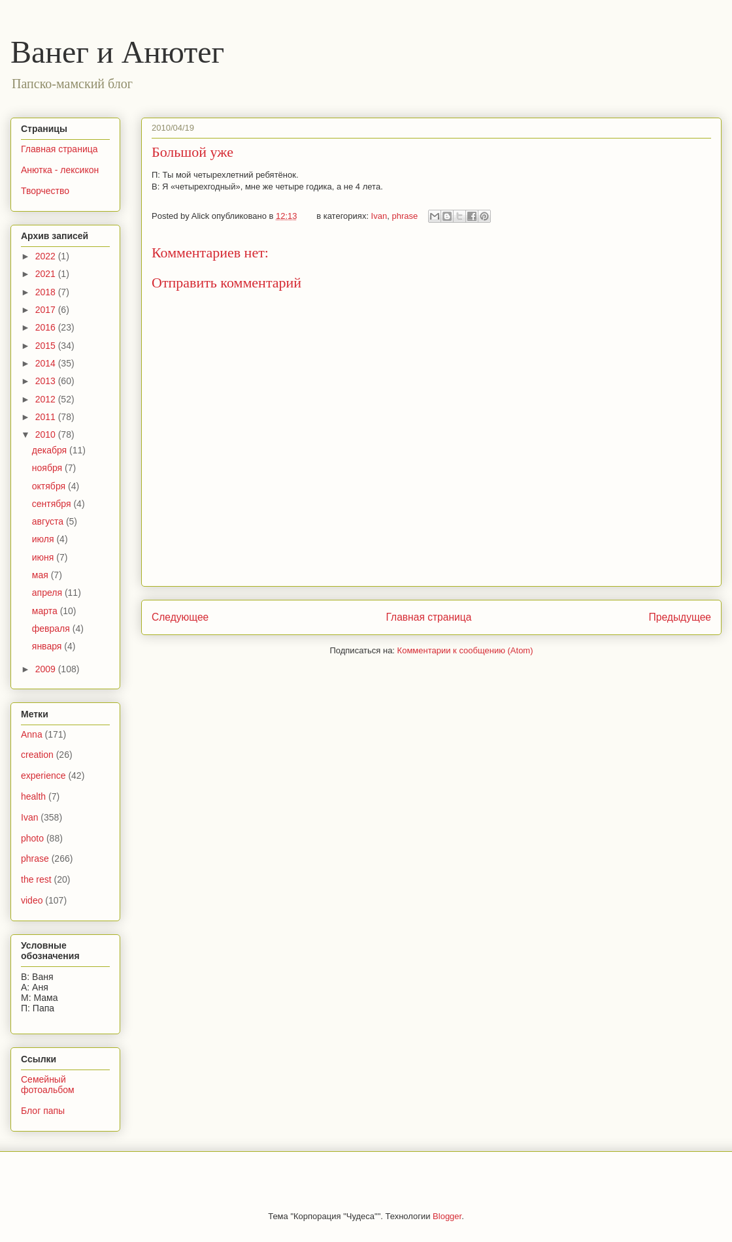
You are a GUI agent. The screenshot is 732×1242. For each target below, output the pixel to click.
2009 (46, 669)
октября (50, 486)
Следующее (180, 617)
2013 (46, 381)
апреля (48, 592)
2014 (46, 363)
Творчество (45, 191)
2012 (46, 399)
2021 (46, 274)
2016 (46, 327)
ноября (48, 468)
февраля (52, 628)
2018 (46, 292)
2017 (46, 309)
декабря (50, 450)
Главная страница (428, 617)
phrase (404, 216)
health (33, 796)
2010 (46, 434)
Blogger (447, 1216)
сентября (53, 503)
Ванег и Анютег (117, 52)
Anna (31, 734)
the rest (36, 879)
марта (46, 611)
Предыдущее (680, 617)
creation (37, 754)
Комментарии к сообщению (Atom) (465, 650)
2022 (46, 256)
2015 (46, 345)
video (31, 900)
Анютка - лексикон (60, 170)
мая (41, 575)
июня (44, 557)
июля (44, 539)
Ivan (379, 216)
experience (43, 775)
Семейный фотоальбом (48, 1085)
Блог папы (43, 1110)
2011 (46, 417)
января (48, 646)
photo (32, 838)
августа (49, 521)
